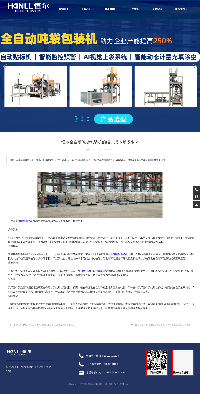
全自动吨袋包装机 (118, 254)
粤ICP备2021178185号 (119, 384)
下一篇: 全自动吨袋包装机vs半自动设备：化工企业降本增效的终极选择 (160, 325)
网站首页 (64, 9)
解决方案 (111, 9)
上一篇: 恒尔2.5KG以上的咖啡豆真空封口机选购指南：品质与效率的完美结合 (42, 325)
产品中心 (134, 9)
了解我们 (87, 9)
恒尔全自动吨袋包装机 (90, 271)
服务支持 (181, 9)
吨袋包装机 (26, 221)
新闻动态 (158, 9)
